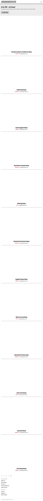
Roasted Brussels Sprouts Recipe (21, 241)
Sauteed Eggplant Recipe (21, 127)
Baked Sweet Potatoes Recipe (21, 355)
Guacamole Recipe (21, 431)
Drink (17, 394)
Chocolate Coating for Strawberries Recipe (21, 52)
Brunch (17, 129)
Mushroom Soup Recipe (21, 317)
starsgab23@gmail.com (23, 53)
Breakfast (17, 91)
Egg (17, 205)
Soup (17, 318)
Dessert (17, 53)
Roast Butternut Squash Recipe (21, 165)
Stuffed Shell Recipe (21, 90)
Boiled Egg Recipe (21, 203)
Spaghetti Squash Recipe (21, 279)
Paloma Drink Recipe (21, 393)
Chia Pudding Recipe (21, 468)
